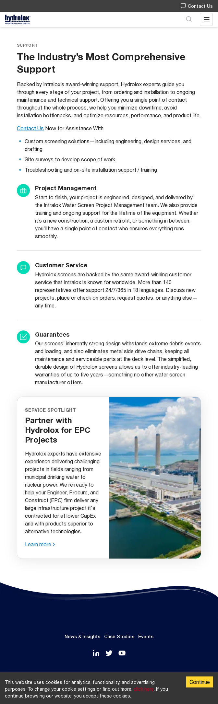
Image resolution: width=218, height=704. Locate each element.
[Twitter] (109, 653)
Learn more (38, 544)
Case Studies (119, 636)
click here (144, 689)
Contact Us (196, 6)
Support (27, 45)
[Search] (189, 19)
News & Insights (82, 636)
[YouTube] (122, 653)
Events (145, 636)
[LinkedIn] (96, 653)
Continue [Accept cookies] (199, 682)
